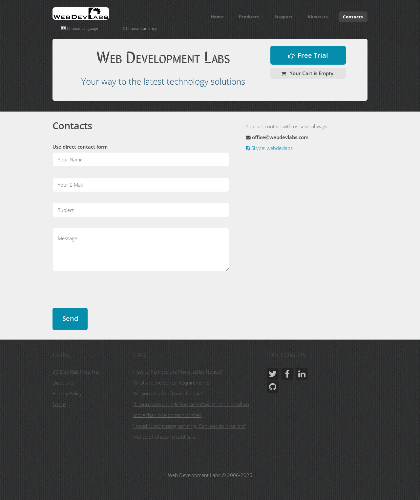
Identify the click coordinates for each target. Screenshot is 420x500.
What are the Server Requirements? (172, 382)
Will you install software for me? (167, 393)
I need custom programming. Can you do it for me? (189, 426)
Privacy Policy (67, 393)
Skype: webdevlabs (271, 148)
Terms (59, 404)
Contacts (353, 17)
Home (217, 17)
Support (283, 17)
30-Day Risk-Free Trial (76, 371)
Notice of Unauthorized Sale (164, 436)
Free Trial (313, 55)
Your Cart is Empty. (311, 73)
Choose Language (79, 28)
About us (317, 17)
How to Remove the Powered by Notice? (177, 371)
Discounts (63, 382)
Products (249, 17)
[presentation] (102, 295)
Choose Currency (140, 28)
